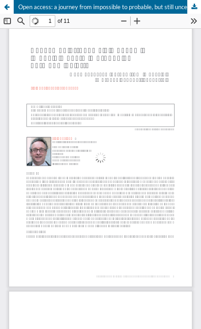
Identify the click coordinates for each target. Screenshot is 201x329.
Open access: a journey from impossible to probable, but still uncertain (109, 7)
